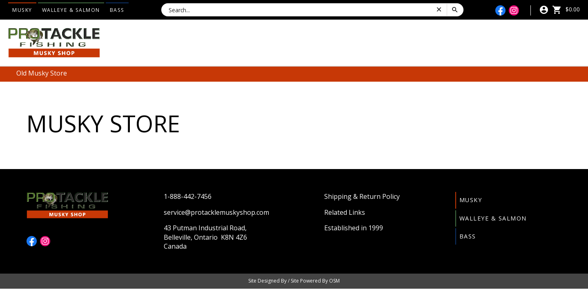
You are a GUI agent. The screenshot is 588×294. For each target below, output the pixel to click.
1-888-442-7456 (188, 196)
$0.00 (566, 9)
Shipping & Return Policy (362, 196)
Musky (22, 10)
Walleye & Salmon (71, 10)
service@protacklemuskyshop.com (216, 212)
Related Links (344, 212)
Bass (117, 10)
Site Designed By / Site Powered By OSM (294, 280)
